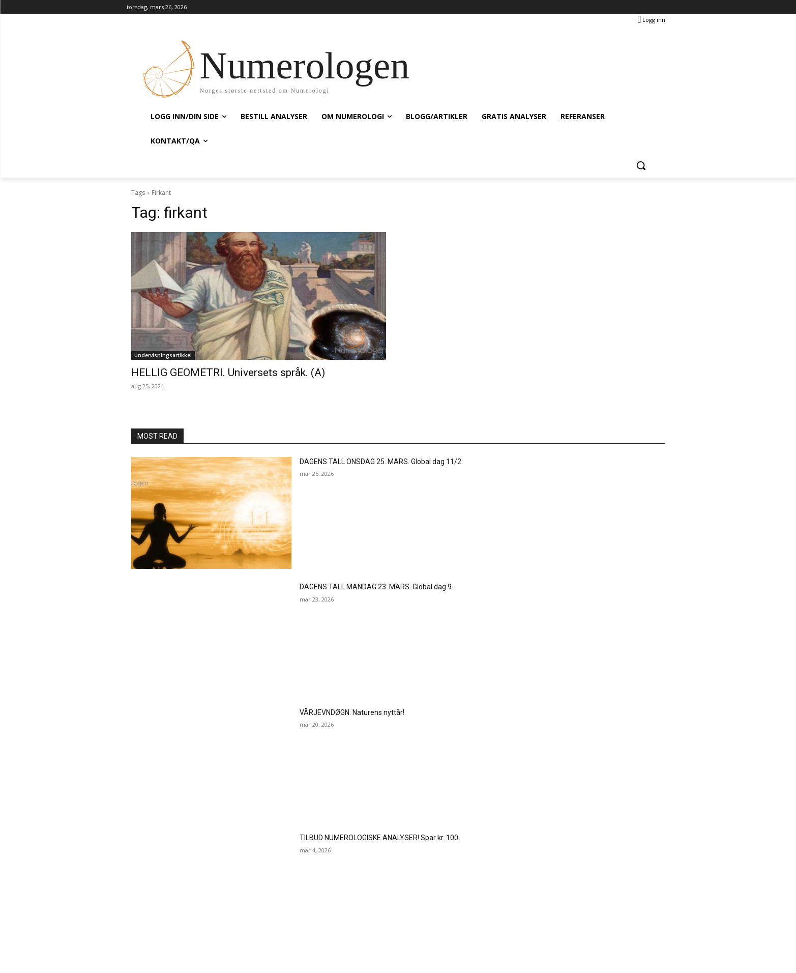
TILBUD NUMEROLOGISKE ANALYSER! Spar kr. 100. (380, 838)
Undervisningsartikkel (163, 355)
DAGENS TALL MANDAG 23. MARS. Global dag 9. (376, 587)
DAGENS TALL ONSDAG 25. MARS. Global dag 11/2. (381, 461)
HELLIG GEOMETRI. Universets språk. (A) (228, 372)
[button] (641, 165)
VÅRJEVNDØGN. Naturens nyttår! (352, 712)
